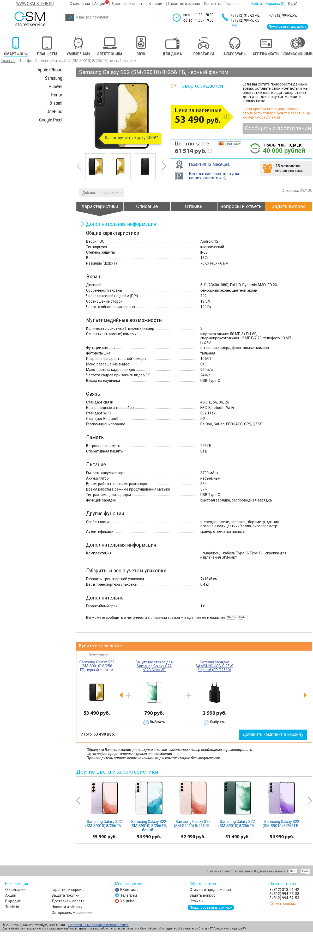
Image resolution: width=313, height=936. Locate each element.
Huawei (55, 86)
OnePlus (54, 111)
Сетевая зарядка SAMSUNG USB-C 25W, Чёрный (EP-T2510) (214, 666)
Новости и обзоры (67, 907)
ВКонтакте (129, 890)
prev (79, 166)
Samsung (53, 78)
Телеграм (128, 895)
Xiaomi (56, 103)
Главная (8, 61)
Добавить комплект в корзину (273, 734)
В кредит (156, 4)
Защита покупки (66, 895)
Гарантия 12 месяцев (209, 164)
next (164, 166)
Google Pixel (50, 120)
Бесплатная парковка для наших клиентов (214, 175)
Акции (99, 4)
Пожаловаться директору (287, 26)
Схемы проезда (282, 904)
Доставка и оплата (128, 4)
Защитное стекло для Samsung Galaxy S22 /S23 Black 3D (154, 666)
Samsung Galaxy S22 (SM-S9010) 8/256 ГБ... (104, 823)
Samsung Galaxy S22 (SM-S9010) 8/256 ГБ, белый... (148, 825)
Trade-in (232, 4)
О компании (80, 4)
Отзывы (196, 901)
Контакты (212, 4)
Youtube (127, 901)
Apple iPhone (50, 69)
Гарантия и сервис (184, 4)
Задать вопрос (202, 895)
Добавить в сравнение (101, 193)
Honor (56, 94)
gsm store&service (36, 18)
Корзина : (276, 4)
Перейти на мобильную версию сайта (98, 925)
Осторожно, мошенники (72, 912)
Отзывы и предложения (210, 890)
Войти (256, 4)
